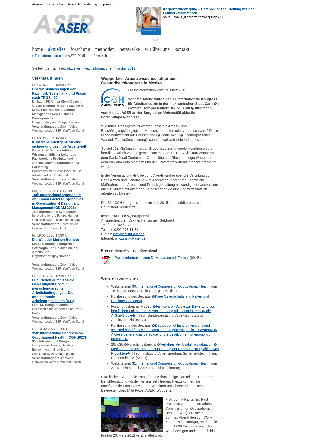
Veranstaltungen (47, 78)
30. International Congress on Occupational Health (171, 286)
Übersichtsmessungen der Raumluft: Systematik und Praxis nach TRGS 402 (59, 93)
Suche (49, 4)
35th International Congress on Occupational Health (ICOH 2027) (59, 335)
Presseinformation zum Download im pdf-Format (152, 258)
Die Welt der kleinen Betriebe (56, 240)
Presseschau (101, 56)
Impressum (107, 4)
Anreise (37, 4)
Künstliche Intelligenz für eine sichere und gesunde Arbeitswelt (59, 144)
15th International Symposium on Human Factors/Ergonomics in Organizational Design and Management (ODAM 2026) (57, 201)
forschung (80, 49)
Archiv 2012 (126, 68)
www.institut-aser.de (130, 238)
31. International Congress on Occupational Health (171, 363)
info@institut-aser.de (128, 234)
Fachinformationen (48, 56)
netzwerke (129, 49)
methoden (105, 49)
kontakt (182, 49)
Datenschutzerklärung (82, 4)
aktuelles (56, 49)
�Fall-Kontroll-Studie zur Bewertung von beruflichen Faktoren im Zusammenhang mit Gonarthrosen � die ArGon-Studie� (163, 310)
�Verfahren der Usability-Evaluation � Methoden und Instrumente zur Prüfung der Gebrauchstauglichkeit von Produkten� (165, 348)
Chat (60, 4)
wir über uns (157, 49)
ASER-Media (77, 56)
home (37, 49)
